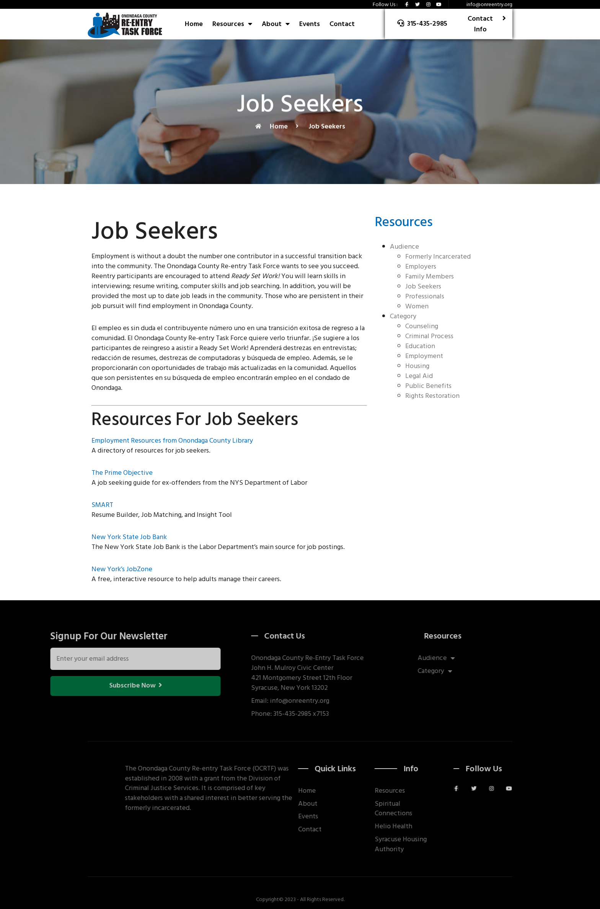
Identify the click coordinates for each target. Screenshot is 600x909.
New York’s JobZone (121, 569)
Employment (424, 356)
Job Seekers (423, 286)
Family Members (429, 276)
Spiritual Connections (431, 809)
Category (403, 316)
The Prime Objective (122, 472)
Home (194, 23)
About (276, 23)
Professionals (424, 296)
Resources (232, 23)
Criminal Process (429, 336)
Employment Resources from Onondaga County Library (172, 440)
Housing (417, 365)
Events (309, 23)
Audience (404, 246)
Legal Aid (419, 375)
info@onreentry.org (489, 4)
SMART (102, 504)
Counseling (421, 326)
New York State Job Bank (129, 536)
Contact (342, 23)
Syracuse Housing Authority (439, 844)
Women (417, 306)
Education (420, 346)
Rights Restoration (432, 395)
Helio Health (431, 826)
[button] (422, 23)
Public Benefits (428, 385)
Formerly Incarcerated (438, 256)
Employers (420, 266)
